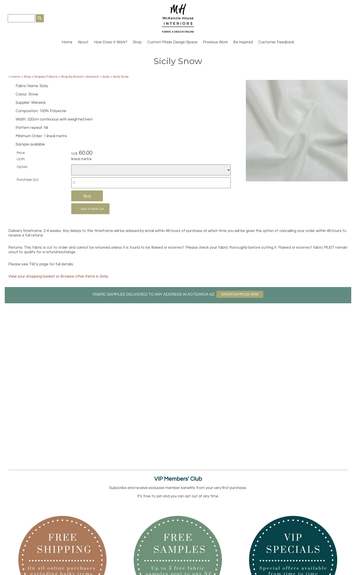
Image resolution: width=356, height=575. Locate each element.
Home (67, 42)
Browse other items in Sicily (84, 276)
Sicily (105, 76)
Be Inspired (243, 42)
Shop (137, 42)
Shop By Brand (72, 76)
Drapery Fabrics (45, 76)
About (83, 42)
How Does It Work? (110, 42)
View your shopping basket (31, 276)
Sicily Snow (121, 76)
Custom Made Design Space (172, 42)
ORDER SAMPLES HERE (240, 294)
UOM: (21, 159)
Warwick (92, 76)
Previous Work (215, 42)
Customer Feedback (276, 42)
